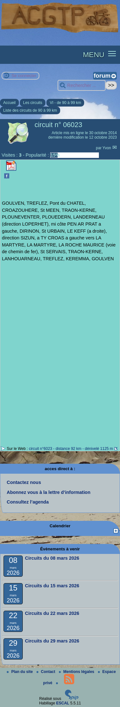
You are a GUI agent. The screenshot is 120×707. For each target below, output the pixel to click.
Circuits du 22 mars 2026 (52, 613)
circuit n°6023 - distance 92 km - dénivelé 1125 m (71, 448)
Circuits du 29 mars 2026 (52, 640)
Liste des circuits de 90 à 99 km (30, 110)
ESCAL (62, 703)
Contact (46, 671)
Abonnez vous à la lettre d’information (48, 492)
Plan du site (20, 671)
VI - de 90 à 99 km (65, 102)
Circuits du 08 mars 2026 (52, 558)
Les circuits (32, 102)
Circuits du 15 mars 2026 (52, 585)
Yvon (107, 148)
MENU (93, 54)
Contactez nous (24, 482)
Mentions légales (77, 671)
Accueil (9, 102)
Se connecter (24, 75)
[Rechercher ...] (82, 85)
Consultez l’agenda (28, 501)
